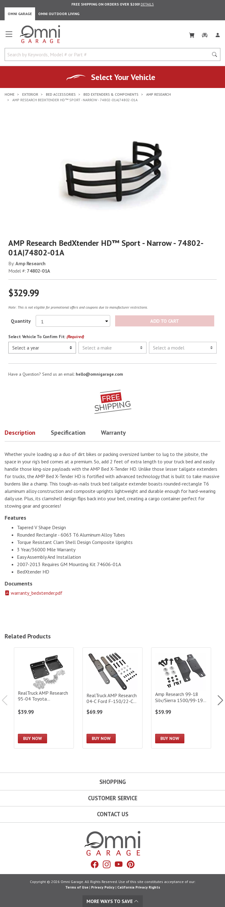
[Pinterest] (131, 864)
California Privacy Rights (138, 887)
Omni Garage (20, 13)
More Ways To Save (112, 901)
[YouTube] (119, 864)
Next (217, 700)
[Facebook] (94, 864)
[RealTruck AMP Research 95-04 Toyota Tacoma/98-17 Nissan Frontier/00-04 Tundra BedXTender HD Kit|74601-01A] (43, 698)
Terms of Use (76, 887)
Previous (8, 700)
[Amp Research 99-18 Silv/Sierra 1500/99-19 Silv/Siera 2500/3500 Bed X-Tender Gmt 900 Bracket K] (181, 698)
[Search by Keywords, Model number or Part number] (108, 54)
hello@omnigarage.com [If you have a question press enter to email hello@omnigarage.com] (99, 374)
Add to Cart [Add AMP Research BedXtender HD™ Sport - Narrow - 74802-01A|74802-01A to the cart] (164, 321)
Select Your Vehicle (123, 77)
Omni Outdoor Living (58, 13)
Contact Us (112, 814)
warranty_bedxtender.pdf (33, 593)
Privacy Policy (103, 887)
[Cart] (192, 33)
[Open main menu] (9, 37)
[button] (28, 434)
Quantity (21, 321)
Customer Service (112, 798)
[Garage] (204, 33)
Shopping (112, 781)
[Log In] (217, 33)
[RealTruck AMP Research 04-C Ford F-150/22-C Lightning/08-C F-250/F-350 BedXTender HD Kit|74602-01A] (112, 698)
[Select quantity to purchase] (73, 321)
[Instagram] (106, 864)
